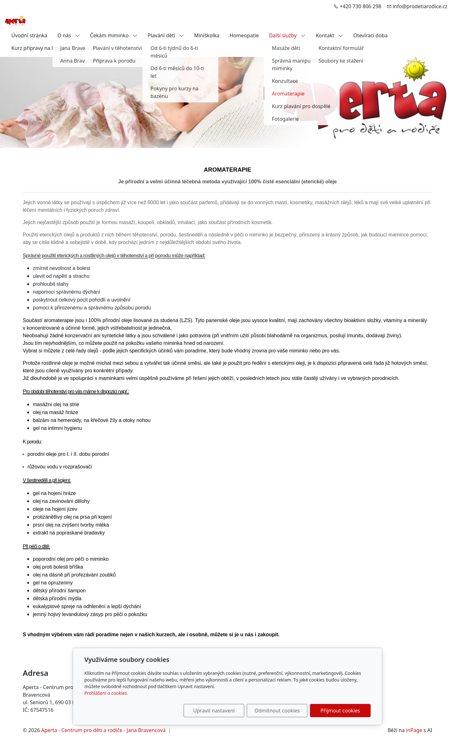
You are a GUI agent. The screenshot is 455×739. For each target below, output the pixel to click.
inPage (414, 730)
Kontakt (329, 35)
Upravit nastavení (213, 710)
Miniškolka (206, 35)
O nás (69, 35)
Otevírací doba (370, 35)
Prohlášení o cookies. (106, 693)
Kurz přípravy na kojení (38, 48)
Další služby (287, 35)
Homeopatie (244, 35)
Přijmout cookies (340, 710)
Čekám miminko (113, 35)
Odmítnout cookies (277, 710)
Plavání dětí (166, 35)
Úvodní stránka (29, 35)
